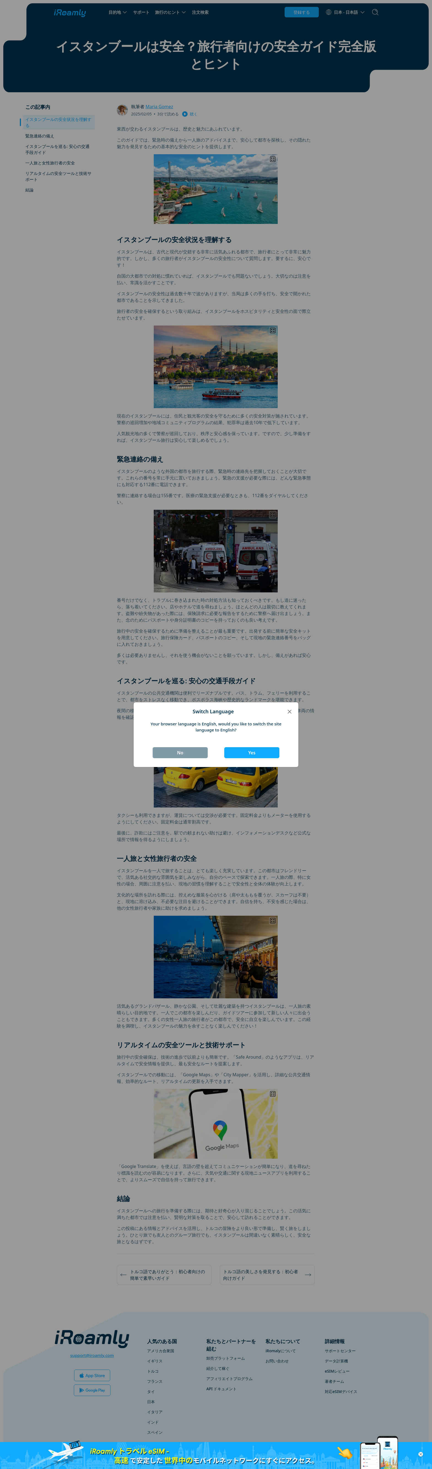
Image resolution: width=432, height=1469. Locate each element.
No (180, 753)
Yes (251, 753)
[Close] (289, 711)
